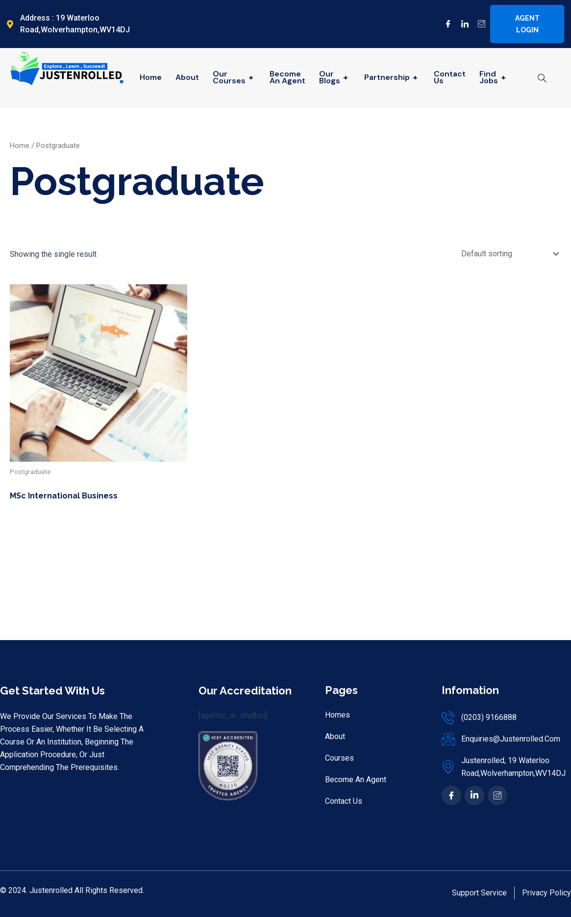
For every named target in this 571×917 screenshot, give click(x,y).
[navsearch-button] (542, 79)
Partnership (392, 77)
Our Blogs (334, 77)
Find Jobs (493, 77)
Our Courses (234, 77)
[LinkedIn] (461, 24)
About (187, 77)
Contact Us (450, 77)
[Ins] (497, 795)
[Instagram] (478, 24)
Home (151, 77)
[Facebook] (444, 24)
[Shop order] (508, 254)
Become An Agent (287, 77)
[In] (474, 795)
